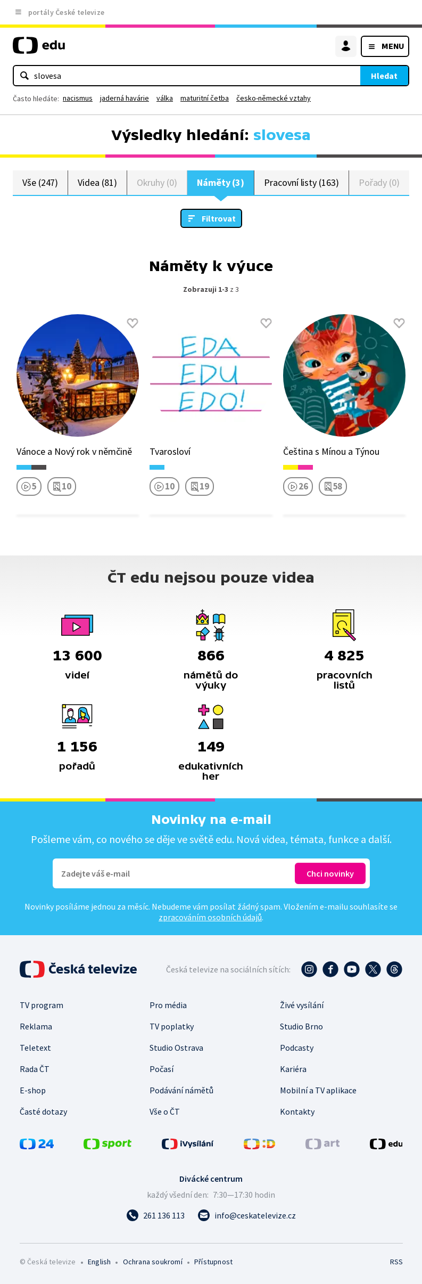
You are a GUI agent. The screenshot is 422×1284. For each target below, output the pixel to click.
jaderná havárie (124, 98)
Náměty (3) (220, 182)
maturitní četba (204, 98)
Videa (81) (97, 182)
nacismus (78, 98)
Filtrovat (219, 218)
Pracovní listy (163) (301, 182)
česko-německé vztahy (273, 98)
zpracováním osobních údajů (210, 917)
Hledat (384, 75)
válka (164, 98)
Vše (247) (40, 182)
